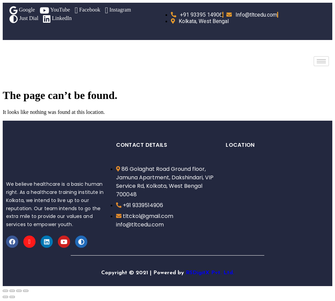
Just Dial (23, 19)
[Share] (12, 291)
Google (22, 10)
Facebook (87, 10)
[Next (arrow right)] (12, 297)
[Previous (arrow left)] (5, 297)
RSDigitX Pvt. (204, 273)
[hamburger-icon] (321, 61)
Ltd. (228, 273)
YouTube (55, 10)
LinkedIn (57, 19)
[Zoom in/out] (25, 291)
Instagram (118, 10)
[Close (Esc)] (5, 291)
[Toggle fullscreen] (19, 291)
